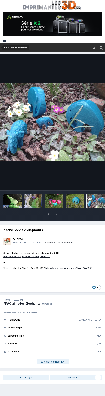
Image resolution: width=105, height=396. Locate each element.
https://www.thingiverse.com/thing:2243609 (68, 259)
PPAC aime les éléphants (21, 294)
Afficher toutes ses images (58, 233)
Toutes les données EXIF (52, 352)
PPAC (20, 230)
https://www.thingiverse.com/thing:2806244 (26, 247)
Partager (26, 368)
